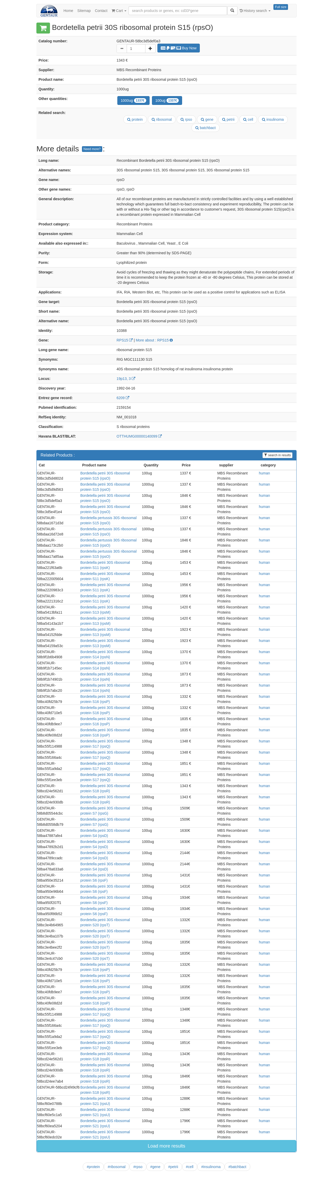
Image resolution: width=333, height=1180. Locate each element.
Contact (101, 11)
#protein (93, 1167)
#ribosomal (116, 1167)
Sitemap (84, 11)
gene (207, 119)
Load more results (166, 1146)
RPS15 (125, 340)
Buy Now (179, 48)
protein (135, 119)
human (264, 473)
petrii (228, 119)
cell (248, 119)
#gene (155, 1167)
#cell (190, 1167)
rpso (186, 119)
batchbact (205, 128)
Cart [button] (119, 11)
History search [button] (255, 11)
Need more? (92, 149)
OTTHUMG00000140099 (139, 436)
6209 (123, 398)
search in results (277, 455)
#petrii (173, 1167)
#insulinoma (211, 1167)
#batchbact (237, 1167)
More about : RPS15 (154, 340)
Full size (280, 7)
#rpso (137, 1167)
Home (68, 11)
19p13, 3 (126, 379)
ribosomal (162, 119)
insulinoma (273, 119)
